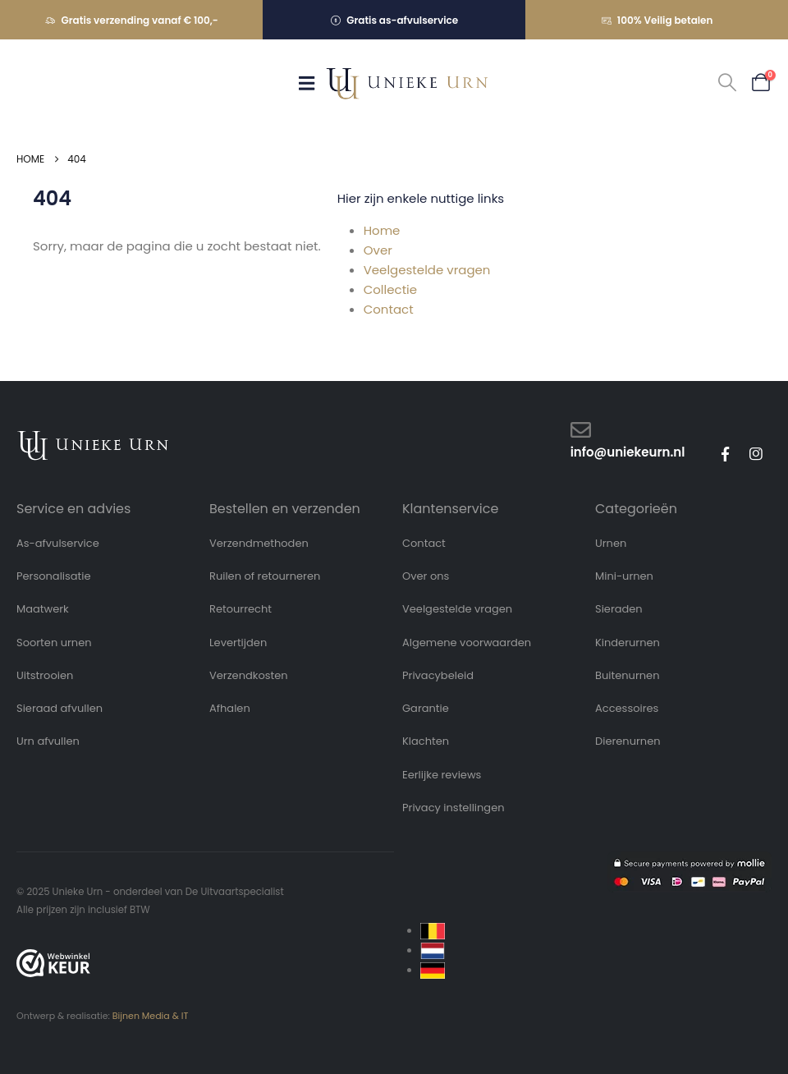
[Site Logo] (407, 83)
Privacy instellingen (453, 807)
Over (378, 250)
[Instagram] (756, 454)
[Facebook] (724, 454)
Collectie (390, 289)
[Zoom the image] (93, 438)
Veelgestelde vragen (427, 269)
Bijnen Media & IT (150, 1015)
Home (382, 230)
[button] (727, 83)
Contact (389, 309)
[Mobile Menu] (312, 83)
